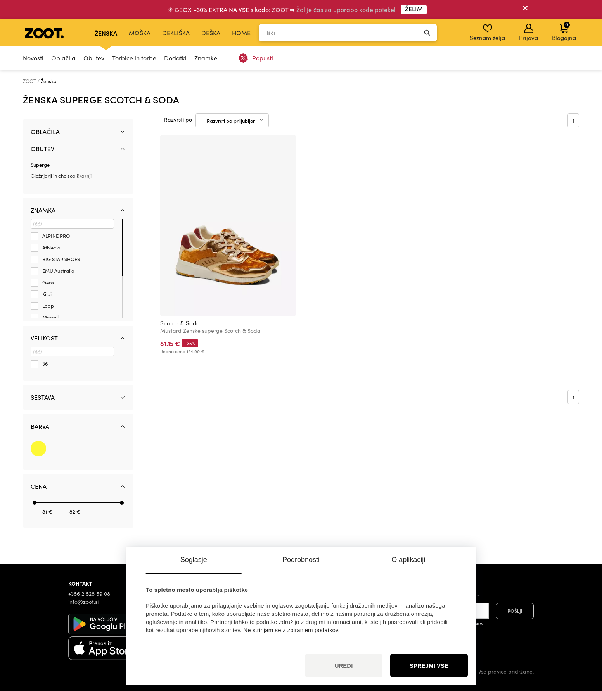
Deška (210, 33)
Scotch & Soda (180, 323)
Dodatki (175, 58)
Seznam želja (487, 32)
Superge (40, 164)
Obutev (93, 58)
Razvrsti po (178, 119)
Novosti (33, 58)
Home (241, 33)
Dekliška (176, 33)
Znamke (205, 58)
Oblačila (63, 58)
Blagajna (564, 31)
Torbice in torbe (134, 58)
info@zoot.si (83, 601)
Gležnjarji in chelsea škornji (61, 175)
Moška (139, 33)
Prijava (528, 32)
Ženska (106, 33)
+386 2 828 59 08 (89, 593)
